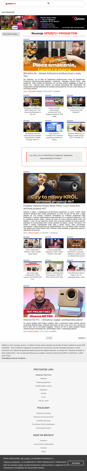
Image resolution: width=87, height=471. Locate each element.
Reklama (43, 383)
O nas (43, 401)
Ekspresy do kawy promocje (43, 421)
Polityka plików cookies (43, 390)
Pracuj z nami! (44, 405)
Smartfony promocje (43, 425)
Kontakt (43, 397)
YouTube (43, 452)
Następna (81, 342)
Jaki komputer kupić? (43, 432)
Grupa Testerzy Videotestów (43, 448)
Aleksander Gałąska (35, 91)
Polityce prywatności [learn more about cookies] (12, 462)
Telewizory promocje (43, 417)
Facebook (43, 445)
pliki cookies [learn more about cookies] (25, 458)
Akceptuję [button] (76, 463)
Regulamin (43, 394)
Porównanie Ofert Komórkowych (43, 428)
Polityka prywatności (43, 386)
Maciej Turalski (33, 236)
